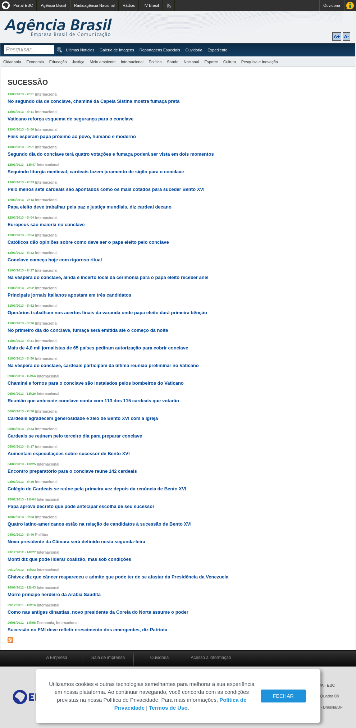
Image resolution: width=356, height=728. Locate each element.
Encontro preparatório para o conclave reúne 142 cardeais (72, 471)
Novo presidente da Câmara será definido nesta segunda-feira (76, 541)
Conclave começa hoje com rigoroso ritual (55, 259)
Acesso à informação (211, 657)
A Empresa (56, 657)
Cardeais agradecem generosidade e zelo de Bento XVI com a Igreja (83, 418)
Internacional (132, 62)
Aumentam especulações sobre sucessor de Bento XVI (69, 453)
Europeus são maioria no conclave (46, 224)
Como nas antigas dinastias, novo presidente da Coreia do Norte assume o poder (98, 612)
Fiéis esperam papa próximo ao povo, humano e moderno (72, 136)
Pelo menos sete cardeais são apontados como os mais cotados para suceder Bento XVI (106, 189)
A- (346, 36)
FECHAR (283, 696)
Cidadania (12, 62)
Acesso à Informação (350, 5)
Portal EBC (23, 5)
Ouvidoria (331, 5)
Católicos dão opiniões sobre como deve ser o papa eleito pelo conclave (88, 242)
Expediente (217, 50)
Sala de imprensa (108, 657)
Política (155, 62)
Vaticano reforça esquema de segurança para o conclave (70, 119)
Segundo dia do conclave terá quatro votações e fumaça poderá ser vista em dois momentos (111, 154)
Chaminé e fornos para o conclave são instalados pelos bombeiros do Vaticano (96, 383)
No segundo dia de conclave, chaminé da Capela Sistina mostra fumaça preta (93, 101)
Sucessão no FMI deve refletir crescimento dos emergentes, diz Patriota (87, 629)
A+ (337, 36)
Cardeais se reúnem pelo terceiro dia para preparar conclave (75, 436)
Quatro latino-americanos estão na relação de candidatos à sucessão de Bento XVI (100, 524)
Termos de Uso (168, 708)
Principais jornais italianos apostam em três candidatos (69, 295)
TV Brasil (151, 5)
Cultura (229, 62)
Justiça (78, 62)
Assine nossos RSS (168, 5)
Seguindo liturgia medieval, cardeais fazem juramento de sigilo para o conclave (96, 171)
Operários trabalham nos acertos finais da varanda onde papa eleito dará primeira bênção (107, 312)
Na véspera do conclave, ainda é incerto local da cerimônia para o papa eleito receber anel (108, 277)
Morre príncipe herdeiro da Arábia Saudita (54, 594)
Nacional (191, 62)
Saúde (172, 62)
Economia (35, 62)
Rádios (129, 5)
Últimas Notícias (80, 50)
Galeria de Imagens (117, 50)
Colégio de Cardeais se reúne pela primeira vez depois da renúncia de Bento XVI (97, 488)
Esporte (211, 62)
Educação (58, 62)
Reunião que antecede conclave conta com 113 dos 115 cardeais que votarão (93, 400)
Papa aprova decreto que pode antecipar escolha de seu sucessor (81, 506)
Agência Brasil (53, 5)
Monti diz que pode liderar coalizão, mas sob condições (69, 559)
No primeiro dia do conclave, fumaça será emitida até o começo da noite (88, 330)
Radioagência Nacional (94, 5)
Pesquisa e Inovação (259, 62)
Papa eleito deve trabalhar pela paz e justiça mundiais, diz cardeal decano (90, 207)
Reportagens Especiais (160, 50)
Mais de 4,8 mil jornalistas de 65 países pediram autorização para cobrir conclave (98, 348)
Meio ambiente (102, 62)
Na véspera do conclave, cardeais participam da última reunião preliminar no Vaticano (103, 365)
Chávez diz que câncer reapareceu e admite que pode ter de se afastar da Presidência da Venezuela (118, 577)
